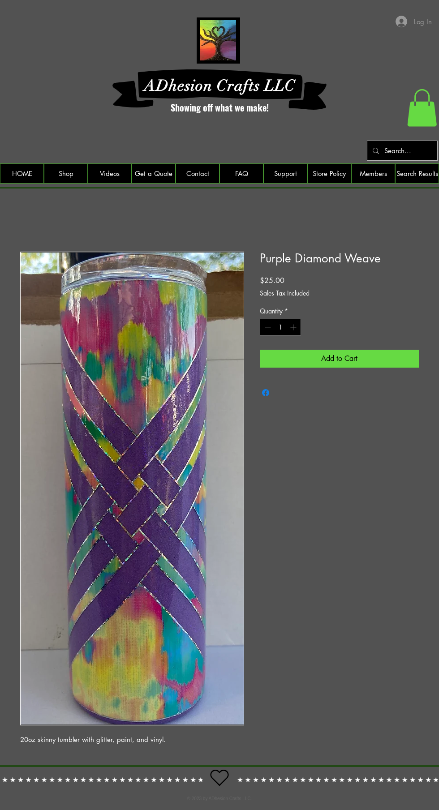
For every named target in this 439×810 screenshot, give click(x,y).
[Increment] (294, 327)
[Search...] (401, 150)
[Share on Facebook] (265, 392)
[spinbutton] (280, 327)
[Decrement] (266, 327)
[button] (422, 108)
